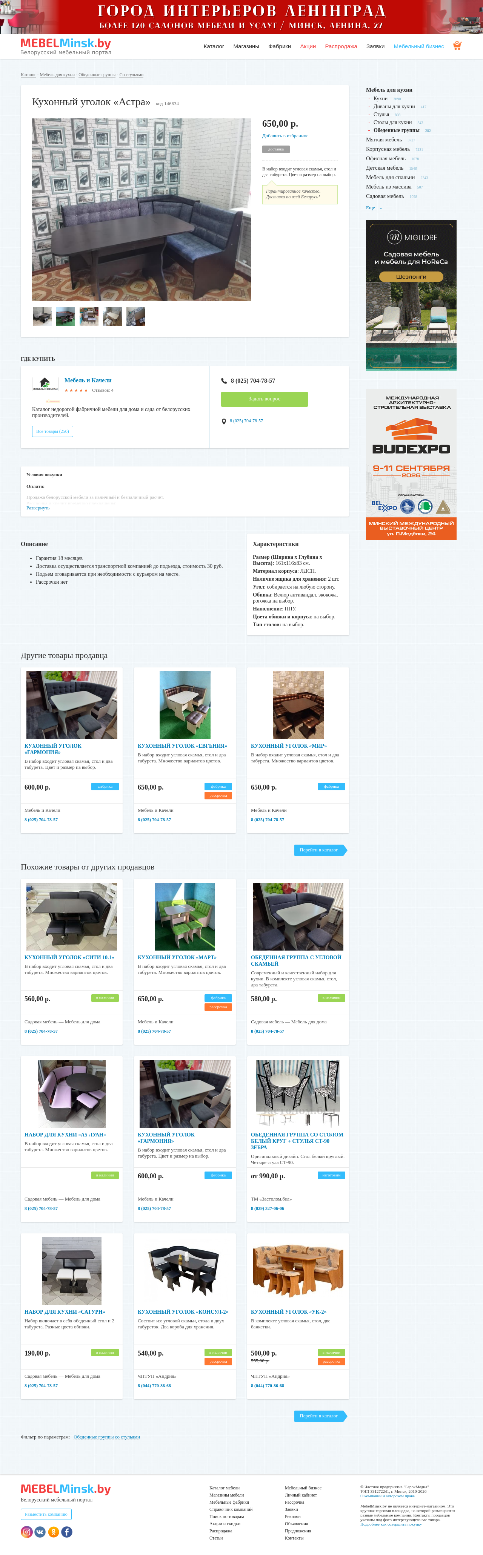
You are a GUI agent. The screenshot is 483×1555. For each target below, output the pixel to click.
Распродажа (341, 46)
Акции (308, 46)
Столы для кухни (393, 122)
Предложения (298, 1531)
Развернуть (38, 508)
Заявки (375, 46)
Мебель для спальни (390, 177)
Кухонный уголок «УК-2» (288, 1312)
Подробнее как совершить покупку (391, 1524)
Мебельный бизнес (419, 46)
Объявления (296, 1523)
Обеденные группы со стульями (107, 1437)
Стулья (381, 114)
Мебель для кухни (57, 74)
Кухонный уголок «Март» (177, 957)
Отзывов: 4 (102, 390)
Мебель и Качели (88, 380)
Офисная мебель (386, 158)
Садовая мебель (385, 196)
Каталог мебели (224, 1488)
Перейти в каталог (319, 850)
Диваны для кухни (394, 106)
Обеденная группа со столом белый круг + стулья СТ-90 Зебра (297, 1141)
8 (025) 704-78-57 (248, 380)
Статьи (216, 1538)
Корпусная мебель (388, 149)
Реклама (293, 1516)
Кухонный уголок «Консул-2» (183, 1312)
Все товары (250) (52, 431)
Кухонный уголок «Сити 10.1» (69, 957)
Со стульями (131, 74)
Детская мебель (384, 168)
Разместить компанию (46, 1514)
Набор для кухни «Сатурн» (65, 1312)
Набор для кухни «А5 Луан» (65, 1135)
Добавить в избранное (285, 135)
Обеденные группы (96, 74)
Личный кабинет (301, 1495)
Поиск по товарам (226, 1516)
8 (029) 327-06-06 (267, 1208)
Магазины (246, 46)
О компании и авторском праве (387, 1496)
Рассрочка (294, 1502)
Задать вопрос (264, 399)
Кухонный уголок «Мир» (289, 746)
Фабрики (279, 46)
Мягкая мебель (384, 139)
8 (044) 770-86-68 (154, 1385)
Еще (374, 207)
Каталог (214, 46)
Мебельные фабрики (229, 1502)
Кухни (381, 98)
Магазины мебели (226, 1495)
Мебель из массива (389, 187)
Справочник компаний (230, 1509)
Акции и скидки (224, 1523)
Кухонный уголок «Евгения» (182, 746)
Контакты (294, 1538)
